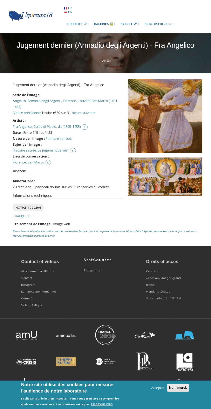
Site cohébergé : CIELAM (163, 298)
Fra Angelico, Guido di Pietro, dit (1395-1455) (47, 126)
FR (68, 8)
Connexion (153, 271)
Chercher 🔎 (77, 24)
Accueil (106, 60)
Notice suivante (84, 112)
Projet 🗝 (130, 24)
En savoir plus (102, 404)
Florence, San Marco (28, 162)
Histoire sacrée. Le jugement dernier (41, 150)
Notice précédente (27, 112)
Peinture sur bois (59, 138)
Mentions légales (158, 291)
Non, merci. (178, 387)
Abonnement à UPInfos (37, 271)
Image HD (21, 216)
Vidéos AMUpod (32, 305)
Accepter (158, 387)
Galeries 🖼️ (105, 24)
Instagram (28, 284)
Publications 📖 (159, 24)
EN (68, 12)
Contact (26, 278)
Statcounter (93, 270)
